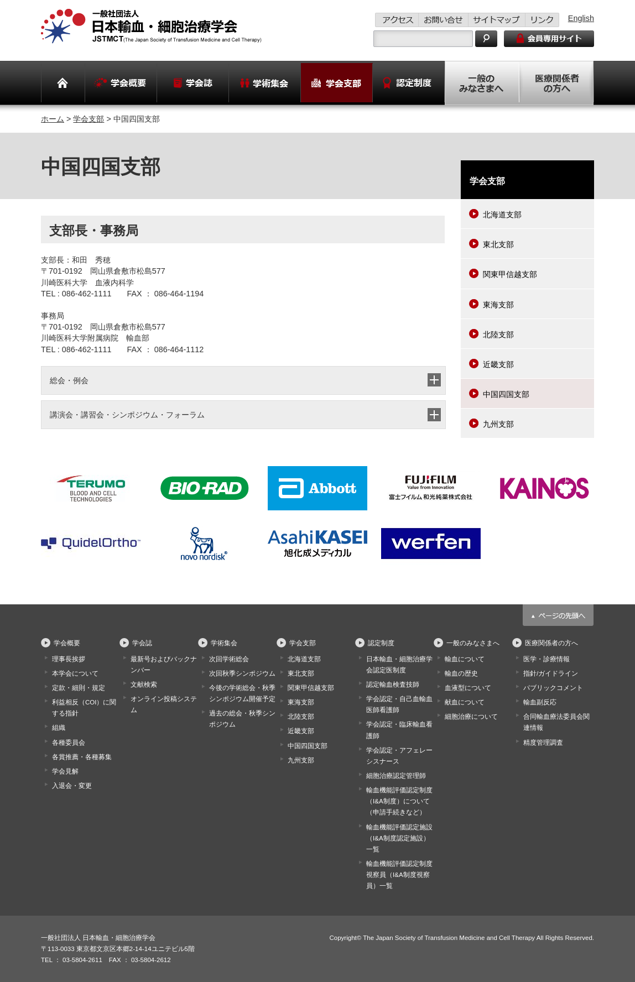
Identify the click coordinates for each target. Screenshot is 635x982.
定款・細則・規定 (78, 688)
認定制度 (381, 643)
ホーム (52, 118)
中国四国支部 (506, 394)
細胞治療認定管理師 (396, 775)
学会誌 (142, 643)
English (581, 18)
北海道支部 (502, 214)
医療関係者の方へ (551, 643)
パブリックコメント (553, 688)
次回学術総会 (229, 659)
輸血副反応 (539, 702)
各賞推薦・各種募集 (82, 757)
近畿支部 (498, 364)
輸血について (465, 659)
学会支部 (88, 118)
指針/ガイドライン (550, 673)
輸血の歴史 (461, 673)
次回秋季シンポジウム (242, 673)
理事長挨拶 (68, 659)
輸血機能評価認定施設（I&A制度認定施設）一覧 (399, 838)
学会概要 (67, 643)
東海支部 (498, 304)
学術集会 (224, 643)
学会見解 (65, 771)
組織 (58, 727)
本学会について (75, 673)
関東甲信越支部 (510, 274)
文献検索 (144, 684)
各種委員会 (68, 742)
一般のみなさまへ (472, 643)
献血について (465, 702)
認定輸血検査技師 (392, 684)
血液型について (468, 688)
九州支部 (498, 424)
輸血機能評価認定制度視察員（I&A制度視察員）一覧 (399, 874)
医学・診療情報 (546, 659)
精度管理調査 (543, 742)
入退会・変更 (72, 785)
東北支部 (498, 244)
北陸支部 (498, 334)
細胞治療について (471, 716)
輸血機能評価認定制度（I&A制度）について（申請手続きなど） (399, 801)
